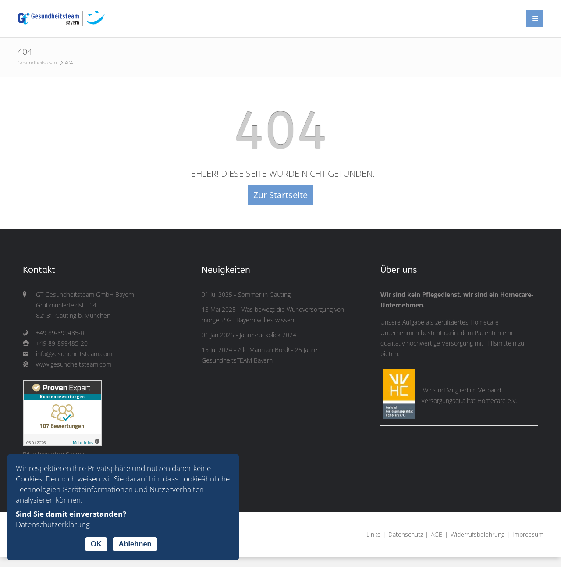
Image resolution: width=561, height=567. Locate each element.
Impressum (527, 534)
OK (96, 544)
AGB (437, 534)
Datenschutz (405, 534)
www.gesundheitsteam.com (73, 364)
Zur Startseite (280, 195)
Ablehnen (134, 544)
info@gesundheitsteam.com (74, 354)
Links (373, 534)
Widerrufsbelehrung (477, 534)
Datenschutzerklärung (53, 524)
